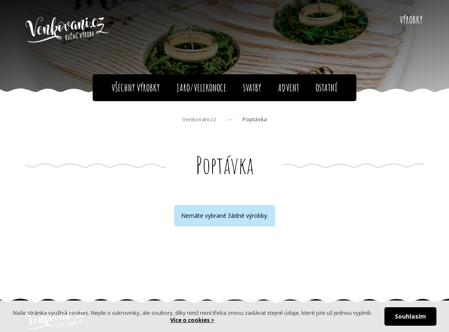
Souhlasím (410, 316)
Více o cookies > (192, 320)
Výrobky (411, 19)
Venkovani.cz (199, 119)
